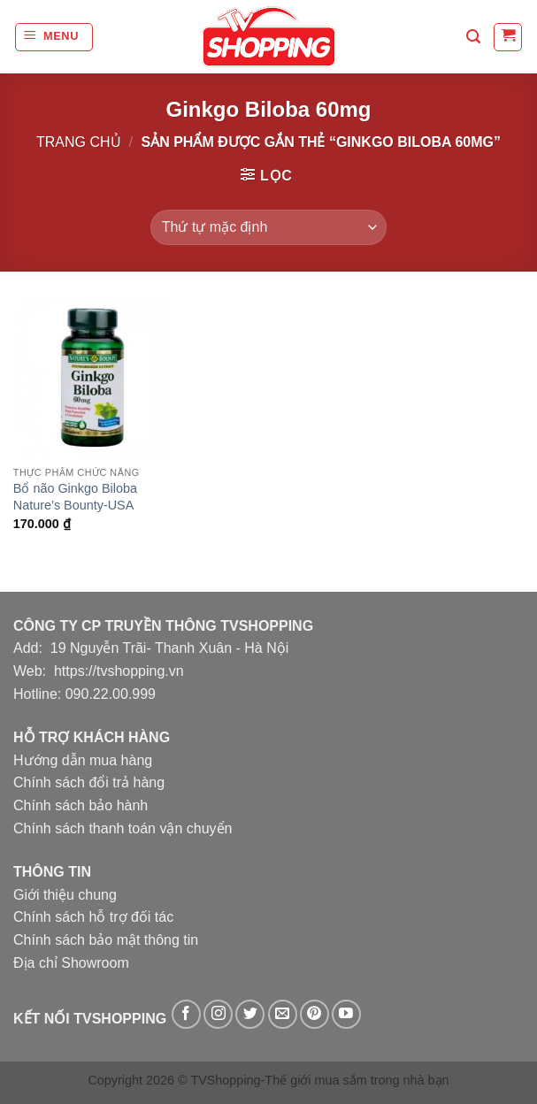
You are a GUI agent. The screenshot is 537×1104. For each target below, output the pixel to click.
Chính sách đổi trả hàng (89, 782)
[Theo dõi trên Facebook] (186, 1014)
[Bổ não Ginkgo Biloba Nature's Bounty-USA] (92, 377)
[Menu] (54, 37)
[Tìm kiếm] (473, 36)
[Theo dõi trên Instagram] (218, 1014)
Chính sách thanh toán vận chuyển (123, 828)
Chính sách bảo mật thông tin (105, 939)
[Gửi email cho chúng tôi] (282, 1014)
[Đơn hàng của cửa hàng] (268, 227)
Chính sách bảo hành (80, 805)
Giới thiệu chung (65, 894)
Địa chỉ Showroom (71, 962)
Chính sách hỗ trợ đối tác (93, 916)
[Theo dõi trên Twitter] (250, 1014)
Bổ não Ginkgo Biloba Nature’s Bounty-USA (75, 496)
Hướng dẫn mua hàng (82, 760)
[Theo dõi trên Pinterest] (314, 1014)
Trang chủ (78, 142)
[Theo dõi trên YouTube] (346, 1014)
